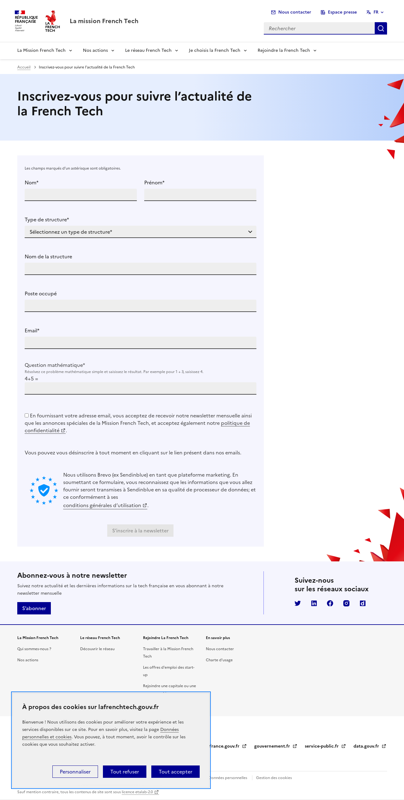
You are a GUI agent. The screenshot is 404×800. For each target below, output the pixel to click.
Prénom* (154, 182)
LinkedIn (314, 603)
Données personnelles (227, 778)
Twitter (298, 603)
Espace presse (342, 12)
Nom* (32, 182)
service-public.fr (325, 746)
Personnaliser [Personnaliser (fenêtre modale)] (75, 771)
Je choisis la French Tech (214, 50)
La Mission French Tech (41, 50)
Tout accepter (175, 771)
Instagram (346, 603)
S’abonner (34, 608)
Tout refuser (124, 771)
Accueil (24, 67)
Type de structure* (47, 219)
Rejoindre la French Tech (284, 50)
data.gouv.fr (369, 746)
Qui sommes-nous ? (34, 649)
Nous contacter (294, 12)
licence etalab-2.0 (137, 792)
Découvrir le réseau (97, 649)
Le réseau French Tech (148, 50)
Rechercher (381, 28)
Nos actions (95, 50)
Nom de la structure (48, 256)
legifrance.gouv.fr (224, 746)
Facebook (330, 603)
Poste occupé (41, 293)
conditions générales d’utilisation (102, 505)
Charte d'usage (219, 660)
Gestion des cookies (274, 778)
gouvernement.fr (275, 746)
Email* (32, 330)
